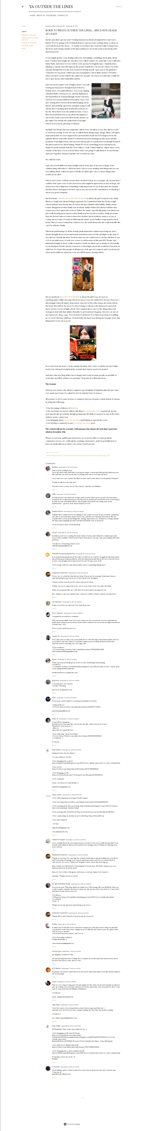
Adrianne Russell (58, 840)
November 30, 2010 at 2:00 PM (78, 913)
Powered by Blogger (72, 1124)
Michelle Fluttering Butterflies (63, 554)
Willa (54, 494)
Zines (23, 48)
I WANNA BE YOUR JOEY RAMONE (72, 198)
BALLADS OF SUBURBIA (70, 297)
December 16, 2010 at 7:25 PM (69, 1067)
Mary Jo (55, 719)
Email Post (54, 452)
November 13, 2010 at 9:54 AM (66, 494)
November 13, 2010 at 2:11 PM (69, 636)
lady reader (56, 750)
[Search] (119, 6)
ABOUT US (40, 16)
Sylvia (54, 982)
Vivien (54, 659)
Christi (54, 533)
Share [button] (23, 26)
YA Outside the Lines (51, 6)
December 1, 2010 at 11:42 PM (71, 951)
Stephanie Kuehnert (29, 43)
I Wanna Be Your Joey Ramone (73, 455)
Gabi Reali (56, 1005)
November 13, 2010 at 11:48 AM (78, 573)
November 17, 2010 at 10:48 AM (69, 719)
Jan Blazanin (57, 602)
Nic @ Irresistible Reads (61, 884)
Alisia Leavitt (57, 795)
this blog (74, 408)
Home (32, 16)
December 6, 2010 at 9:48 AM (66, 982)
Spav (54, 698)
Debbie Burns (57, 511)
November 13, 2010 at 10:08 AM (74, 511)
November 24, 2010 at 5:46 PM (78, 855)
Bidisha (55, 467)
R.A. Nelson (56, 968)
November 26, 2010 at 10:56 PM (81, 884)
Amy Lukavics (57, 613)
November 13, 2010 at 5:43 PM (67, 659)
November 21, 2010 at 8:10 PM (72, 795)
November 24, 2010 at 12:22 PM (76, 840)
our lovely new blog (72, 420)
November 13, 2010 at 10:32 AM (67, 532)
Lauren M (55, 636)
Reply (54, 489)
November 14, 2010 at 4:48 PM (69, 680)
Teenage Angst (27, 46)
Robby (54, 924)
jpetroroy (55, 680)
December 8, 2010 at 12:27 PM (71, 1026)
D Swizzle (56, 1067)
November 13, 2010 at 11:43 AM (85, 554)
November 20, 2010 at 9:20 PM (71, 750)
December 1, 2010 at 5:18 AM (67, 924)
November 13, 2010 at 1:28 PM (73, 613)
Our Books (50, 16)
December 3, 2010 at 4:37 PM (71, 968)
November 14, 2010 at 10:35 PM (66, 698)
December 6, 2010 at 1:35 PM (70, 1005)
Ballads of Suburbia (28, 35)
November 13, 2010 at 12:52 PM (72, 602)
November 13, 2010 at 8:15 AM (67, 467)
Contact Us (62, 16)
